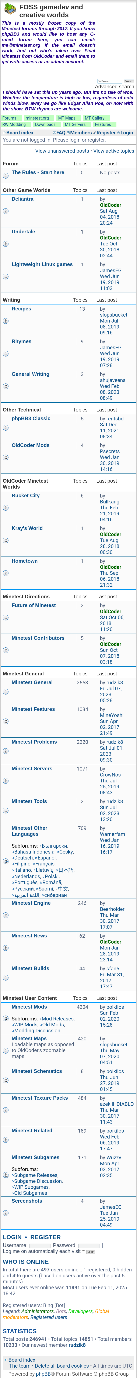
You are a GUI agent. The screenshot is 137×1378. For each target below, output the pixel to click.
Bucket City (26, 495)
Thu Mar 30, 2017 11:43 (109, 1116)
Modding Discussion (37, 1031)
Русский (24, 889)
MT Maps (66, 118)
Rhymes (21, 341)
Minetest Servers (32, 768)
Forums (9, 118)
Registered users (48, 1317)
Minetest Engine (31, 903)
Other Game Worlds (26, 190)
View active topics (113, 151)
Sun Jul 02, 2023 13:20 (109, 813)
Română (51, 882)
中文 (63, 889)
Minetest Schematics (37, 1071)
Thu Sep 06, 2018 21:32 (109, 579)
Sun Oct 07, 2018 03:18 (109, 656)
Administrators (37, 1311)
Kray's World (27, 528)
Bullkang (109, 502)
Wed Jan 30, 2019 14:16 (110, 463)
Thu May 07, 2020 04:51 (109, 1056)
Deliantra (23, 199)
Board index (20, 133)
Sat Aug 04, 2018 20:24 (109, 217)
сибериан (55, 895)
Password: (65, 1245)
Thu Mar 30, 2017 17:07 (109, 921)
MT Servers (75, 124)
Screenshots (27, 1201)
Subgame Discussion (38, 1181)
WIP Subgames (31, 1187)
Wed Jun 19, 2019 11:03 (110, 282)
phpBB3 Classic (31, 418)
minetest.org (37, 118)
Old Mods (53, 1025)
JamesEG (111, 270)
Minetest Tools (29, 801)
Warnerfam (112, 834)
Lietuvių (44, 870)
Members (81, 133)
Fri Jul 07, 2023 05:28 (111, 694)
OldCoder (110, 205)
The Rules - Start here (38, 172)
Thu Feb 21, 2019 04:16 (109, 514)
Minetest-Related (32, 1130)
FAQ (61, 133)
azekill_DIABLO (117, 1104)
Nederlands (27, 876)
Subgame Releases (35, 1175)
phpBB (43, 1374)
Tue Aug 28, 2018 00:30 (109, 546)
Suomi (46, 889)
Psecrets (110, 451)
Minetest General (23, 673)
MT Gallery (95, 118)
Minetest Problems (34, 742)
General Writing (30, 374)
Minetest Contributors (38, 638)
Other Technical (22, 410)
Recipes (21, 308)
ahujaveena (113, 380)
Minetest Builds (30, 968)
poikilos (115, 1007)
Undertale (23, 231)
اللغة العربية (26, 895)
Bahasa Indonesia (34, 852)
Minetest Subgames (35, 1157)
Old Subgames (30, 1193)
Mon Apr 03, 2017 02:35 (109, 1169)
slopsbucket (113, 315)
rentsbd (115, 419)
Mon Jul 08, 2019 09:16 (109, 327)
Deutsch (23, 858)
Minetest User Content (30, 998)
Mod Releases (58, 1019)
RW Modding (14, 124)
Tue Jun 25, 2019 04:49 (109, 1219)
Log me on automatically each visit (44, 1251)
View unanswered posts (62, 151)
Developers (80, 1311)
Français (45, 864)
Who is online (26, 1261)
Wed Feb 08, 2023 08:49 (109, 392)
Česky (66, 852)
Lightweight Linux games (42, 264)
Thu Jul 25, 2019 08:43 (109, 787)
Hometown (25, 561)
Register (106, 133)
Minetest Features (33, 709)
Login (126, 133)
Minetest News (29, 935)
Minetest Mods (29, 1007)
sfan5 (112, 969)
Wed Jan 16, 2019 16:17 (110, 846)
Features (103, 124)
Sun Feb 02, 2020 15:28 (109, 1019)
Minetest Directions (26, 596)
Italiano (22, 870)
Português (26, 882)
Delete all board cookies (62, 1366)
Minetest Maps (29, 1038)
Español (47, 858)
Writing (11, 300)
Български (54, 846)
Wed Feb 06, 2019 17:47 (109, 1143)
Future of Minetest (34, 605)
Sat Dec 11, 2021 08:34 (109, 431)
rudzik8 (114, 683)
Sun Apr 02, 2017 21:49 (109, 727)
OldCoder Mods (31, 445)
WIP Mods (25, 1025)
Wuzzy (113, 1158)
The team (20, 1366)
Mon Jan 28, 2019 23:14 (110, 954)
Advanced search (114, 86)
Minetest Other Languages (29, 831)
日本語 (66, 870)
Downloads (45, 124)
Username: (15, 1245)
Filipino (22, 864)
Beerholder (112, 909)
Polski (52, 876)
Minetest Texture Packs (40, 1098)
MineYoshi (112, 715)
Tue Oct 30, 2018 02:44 (109, 250)
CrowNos (110, 775)
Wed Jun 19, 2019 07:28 (110, 359)
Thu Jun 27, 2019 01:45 (109, 1083)
